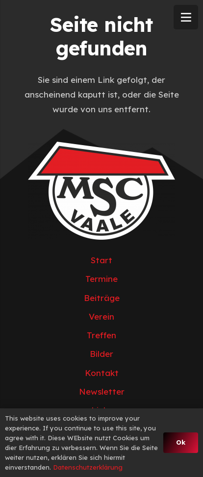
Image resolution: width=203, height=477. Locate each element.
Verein (101, 316)
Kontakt (102, 373)
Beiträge (102, 298)
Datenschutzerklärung (88, 467)
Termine (101, 279)
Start (101, 260)
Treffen (101, 335)
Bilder (101, 354)
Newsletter (102, 391)
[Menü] (186, 17)
